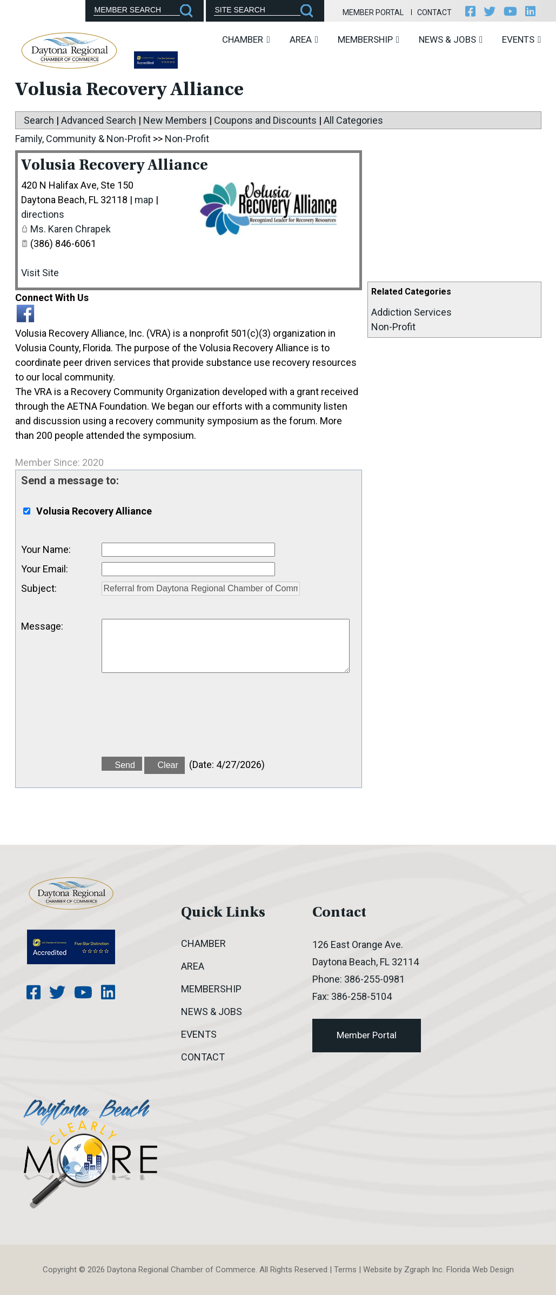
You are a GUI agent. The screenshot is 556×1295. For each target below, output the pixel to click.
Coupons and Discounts (265, 120)
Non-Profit (393, 326)
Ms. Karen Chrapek (70, 229)
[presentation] (184, 721)
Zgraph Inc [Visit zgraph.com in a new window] (423, 1269)
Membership (368, 39)
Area (304, 39)
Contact (433, 12)
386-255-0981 (374, 979)
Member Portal (370, 12)
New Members (175, 120)
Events (521, 39)
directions (42, 214)
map (144, 199)
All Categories (353, 120)
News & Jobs (451, 39)
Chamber (246, 39)
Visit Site (40, 272)
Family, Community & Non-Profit (83, 138)
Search (39, 120)
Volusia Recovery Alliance (117, 166)
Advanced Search (98, 120)
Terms (345, 1269)
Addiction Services (411, 312)
